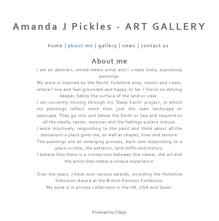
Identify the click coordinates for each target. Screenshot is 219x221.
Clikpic (121, 212)
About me (80, 45)
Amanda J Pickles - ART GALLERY (109, 27)
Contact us (155, 45)
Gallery (107, 45)
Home (55, 45)
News (129, 45)
